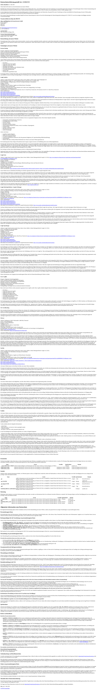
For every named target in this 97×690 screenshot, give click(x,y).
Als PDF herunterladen (5, 688)
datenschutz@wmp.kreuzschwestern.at (9, 27)
